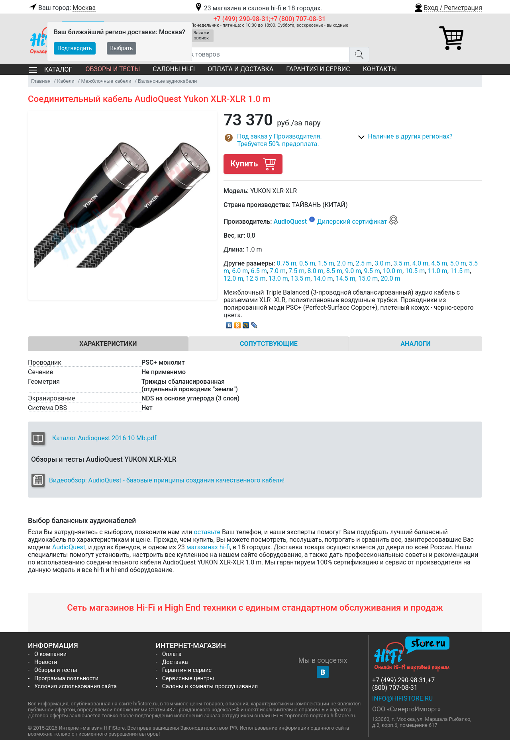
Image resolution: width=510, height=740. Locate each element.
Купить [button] (253, 164)
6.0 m (240, 271)
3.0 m (382, 263)
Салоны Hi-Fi (174, 69)
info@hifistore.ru (402, 698)
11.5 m (460, 271)
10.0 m (392, 271)
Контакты (380, 69)
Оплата (172, 654)
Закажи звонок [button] (202, 35)
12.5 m (255, 278)
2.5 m (364, 263)
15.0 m (368, 278)
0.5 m (307, 263)
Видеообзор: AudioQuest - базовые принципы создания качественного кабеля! (166, 480)
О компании (50, 654)
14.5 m (345, 278)
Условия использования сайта (75, 686)
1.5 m (326, 263)
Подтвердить (74, 48)
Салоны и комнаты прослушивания (210, 686)
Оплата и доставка (240, 69)
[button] (448, 7)
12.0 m (233, 278)
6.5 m (259, 271)
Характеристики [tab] (108, 344)
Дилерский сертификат (358, 221)
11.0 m (437, 271)
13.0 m (278, 278)
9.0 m (353, 271)
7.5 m (296, 271)
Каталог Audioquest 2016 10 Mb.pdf (104, 438)
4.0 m (420, 263)
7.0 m (278, 271)
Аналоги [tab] (415, 344)
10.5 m (415, 271)
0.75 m (286, 263)
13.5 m (300, 278)
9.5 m (372, 271)
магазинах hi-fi (208, 547)
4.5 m (439, 263)
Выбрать (121, 48)
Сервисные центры (188, 678)
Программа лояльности (66, 678)
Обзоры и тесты (112, 69)
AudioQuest (290, 221)
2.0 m (345, 263)
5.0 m (458, 263)
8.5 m (334, 271)
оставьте (207, 532)
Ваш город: (62, 8)
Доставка (175, 662)
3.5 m (402, 263)
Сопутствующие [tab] (269, 344)
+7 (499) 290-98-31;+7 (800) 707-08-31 (270, 19)
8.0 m (315, 271)
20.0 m (390, 278)
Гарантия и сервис (318, 69)
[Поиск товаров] (260, 54)
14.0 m (323, 278)
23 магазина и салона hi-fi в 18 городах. (258, 8)
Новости (45, 662)
